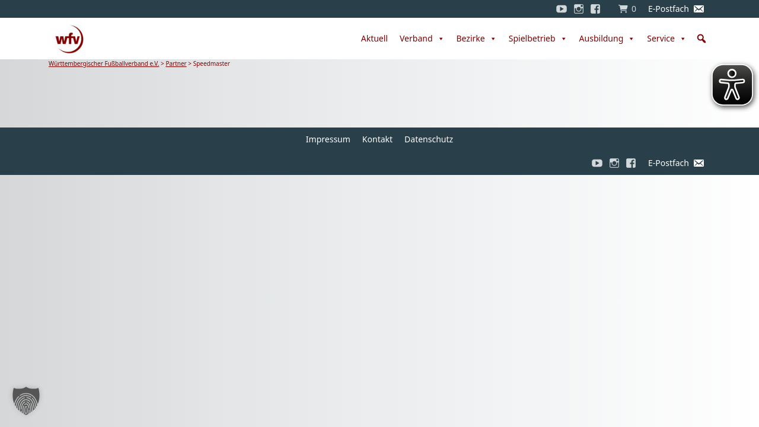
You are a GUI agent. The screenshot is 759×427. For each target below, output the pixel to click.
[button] (701, 38)
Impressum (328, 139)
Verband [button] (422, 38)
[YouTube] (561, 9)
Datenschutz (428, 139)
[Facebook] (598, 9)
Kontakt (377, 139)
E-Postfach (668, 8)
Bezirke (477, 38)
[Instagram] (578, 9)
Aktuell (374, 38)
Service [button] (667, 38)
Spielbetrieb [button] (538, 38)
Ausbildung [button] (607, 38)
